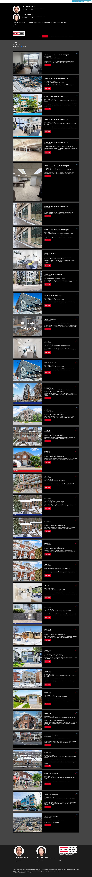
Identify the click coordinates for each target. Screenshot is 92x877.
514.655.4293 (27, 9)
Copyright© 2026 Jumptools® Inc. (17, 872)
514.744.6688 (27, 17)
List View (23, 46)
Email (32, 9)
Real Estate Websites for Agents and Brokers (27, 872)
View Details (47, 64)
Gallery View (16, 46)
